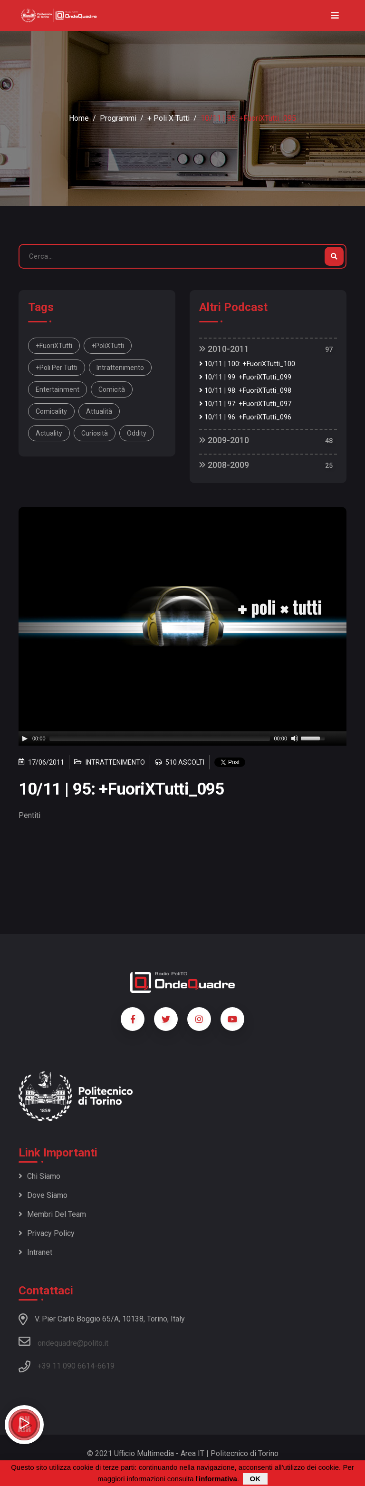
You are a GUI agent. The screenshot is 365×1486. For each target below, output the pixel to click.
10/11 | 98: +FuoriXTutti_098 (245, 391)
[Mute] (294, 738)
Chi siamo (39, 1176)
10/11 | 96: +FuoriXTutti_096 (245, 417)
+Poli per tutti (56, 367)
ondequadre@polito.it (63, 1341)
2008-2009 (224, 465)
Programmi (118, 118)
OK (255, 1479)
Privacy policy (47, 1233)
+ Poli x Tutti (168, 118)
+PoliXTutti (107, 346)
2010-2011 (224, 349)
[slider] (159, 738)
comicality (51, 411)
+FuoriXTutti (54, 346)
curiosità (94, 433)
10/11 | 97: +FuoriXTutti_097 (245, 404)
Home (79, 118)
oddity (136, 433)
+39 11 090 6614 (66, 1365)
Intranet (35, 1252)
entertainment (57, 389)
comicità (111, 389)
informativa (218, 1479)
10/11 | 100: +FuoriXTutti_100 (247, 364)
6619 (106, 1365)
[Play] (25, 738)
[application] (182, 738)
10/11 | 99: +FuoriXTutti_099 (245, 377)
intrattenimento (120, 367)
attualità (99, 411)
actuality (49, 433)
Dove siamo (43, 1195)
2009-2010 (224, 440)
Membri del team (52, 1214)
